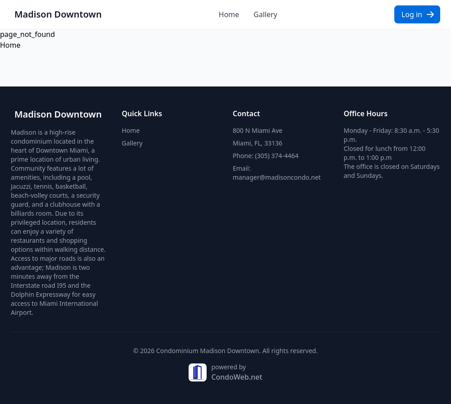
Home (229, 14)
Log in (418, 14)
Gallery (265, 14)
